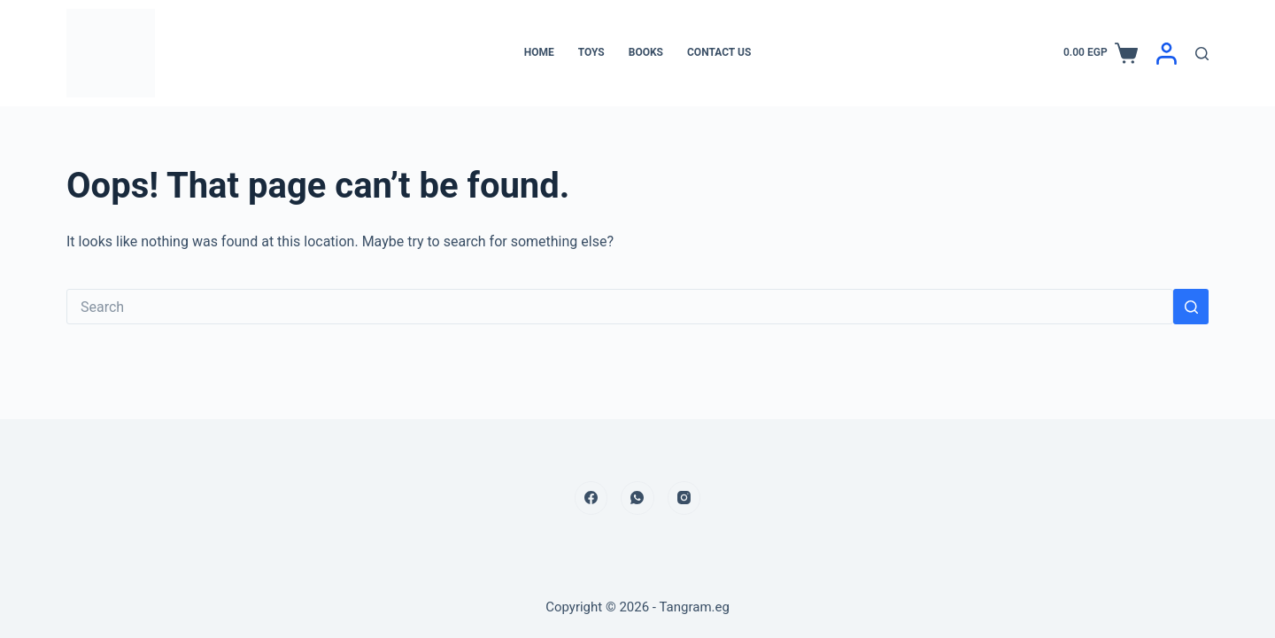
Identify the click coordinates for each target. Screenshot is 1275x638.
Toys (591, 52)
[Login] (1166, 54)
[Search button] (1191, 306)
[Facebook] (591, 498)
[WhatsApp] (637, 498)
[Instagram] (684, 498)
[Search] (1202, 53)
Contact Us (719, 52)
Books (646, 52)
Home (539, 52)
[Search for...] (619, 306)
